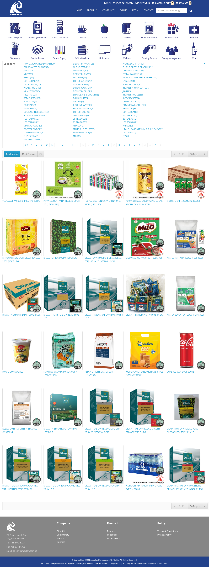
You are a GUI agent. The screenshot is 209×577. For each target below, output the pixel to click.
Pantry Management (171, 58)
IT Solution (104, 58)
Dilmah (82, 37)
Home (79, 10)
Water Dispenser (60, 37)
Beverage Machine (37, 37)
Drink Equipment (149, 37)
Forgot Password (123, 3)
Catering (127, 37)
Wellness (127, 58)
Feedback (112, 534)
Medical (194, 37)
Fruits (104, 37)
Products (111, 531)
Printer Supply (60, 58)
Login (107, 3)
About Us (92, 10)
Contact (148, 10)
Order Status (142, 3)
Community (108, 10)
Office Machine (82, 58)
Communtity (63, 534)
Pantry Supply (15, 37)
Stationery (15, 58)
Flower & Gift (171, 37)
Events (123, 10)
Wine (194, 58)
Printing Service (149, 58)
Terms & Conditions (167, 531)
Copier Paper (37, 58)
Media (135, 10)
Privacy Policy (164, 534)
